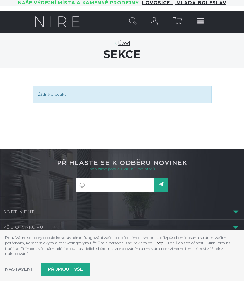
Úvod (124, 43)
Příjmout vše (65, 269)
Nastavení (18, 269)
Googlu (160, 243)
